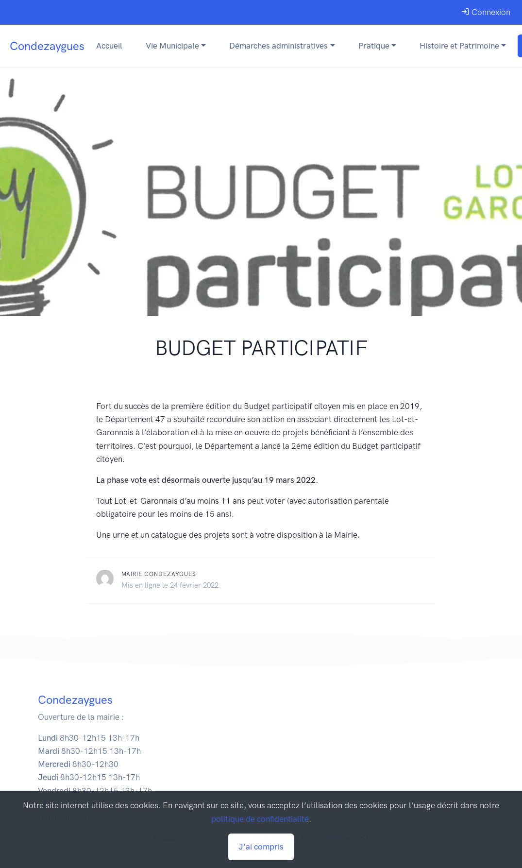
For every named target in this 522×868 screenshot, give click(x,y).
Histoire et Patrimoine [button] (459, 46)
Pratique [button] (373, 46)
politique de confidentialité (260, 819)
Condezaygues (47, 46)
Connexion (485, 12)
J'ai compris (261, 846)
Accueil (109, 46)
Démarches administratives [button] (278, 46)
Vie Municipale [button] (172, 46)
